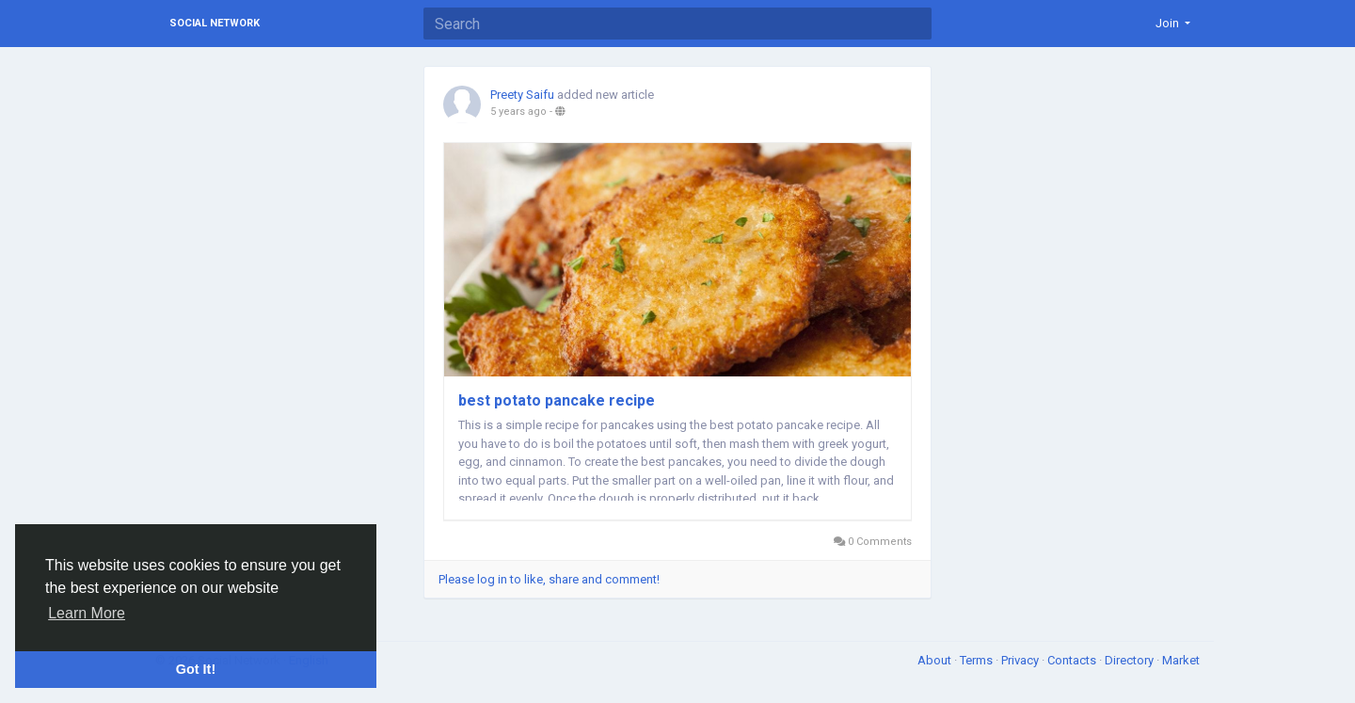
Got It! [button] (195, 669)
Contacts (1073, 660)
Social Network (214, 23)
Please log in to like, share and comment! (549, 579)
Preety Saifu (522, 95)
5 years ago (518, 111)
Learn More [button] (86, 613)
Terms (978, 660)
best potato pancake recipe (556, 400)
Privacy (1021, 660)
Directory (1130, 660)
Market (1181, 660)
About (935, 660)
